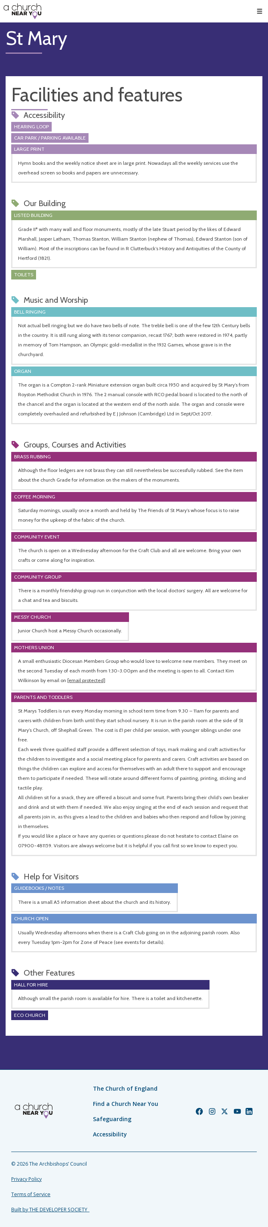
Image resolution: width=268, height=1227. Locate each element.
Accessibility (110, 1134)
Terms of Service (30, 1194)
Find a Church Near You (125, 1104)
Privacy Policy (26, 1179)
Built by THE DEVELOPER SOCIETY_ (50, 1209)
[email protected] (86, 680)
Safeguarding (112, 1119)
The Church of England (125, 1088)
